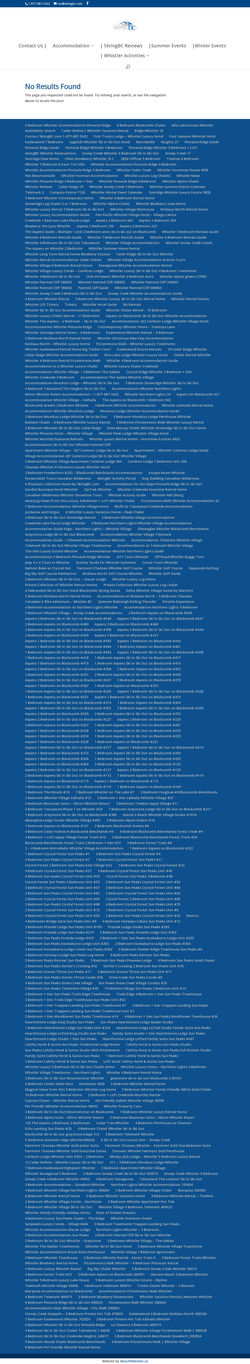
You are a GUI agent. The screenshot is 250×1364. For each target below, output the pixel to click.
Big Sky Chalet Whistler (107, 1268)
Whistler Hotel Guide (100, 304)
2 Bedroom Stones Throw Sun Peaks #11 (58, 971)
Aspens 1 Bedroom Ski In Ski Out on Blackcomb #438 (160, 652)
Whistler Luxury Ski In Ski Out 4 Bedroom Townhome (152, 271)
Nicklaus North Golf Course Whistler (112, 573)
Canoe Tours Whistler (160, 562)
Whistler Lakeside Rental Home (187, 405)
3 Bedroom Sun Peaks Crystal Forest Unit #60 (143, 887)
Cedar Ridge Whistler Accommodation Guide (61, 355)
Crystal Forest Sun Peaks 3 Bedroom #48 (139, 876)
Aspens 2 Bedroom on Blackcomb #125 (149, 770)
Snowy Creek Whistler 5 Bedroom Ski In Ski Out (120, 153)
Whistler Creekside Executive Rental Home (152, 489)
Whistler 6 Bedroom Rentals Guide (53, 237)
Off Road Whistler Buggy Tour (179, 557)
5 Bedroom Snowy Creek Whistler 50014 (164, 1268)
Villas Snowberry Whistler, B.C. (90, 158)
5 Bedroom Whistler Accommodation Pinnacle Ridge (68, 125)
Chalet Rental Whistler (192, 355)
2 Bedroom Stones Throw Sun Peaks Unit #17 (134, 971)
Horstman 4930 (91, 1084)
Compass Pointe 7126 (67, 192)
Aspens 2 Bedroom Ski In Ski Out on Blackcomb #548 (68, 618)
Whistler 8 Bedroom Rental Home (127, 198)
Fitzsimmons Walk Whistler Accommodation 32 (180, 500)
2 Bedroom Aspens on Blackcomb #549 (160, 613)
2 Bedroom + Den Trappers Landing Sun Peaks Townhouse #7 (75, 1005)
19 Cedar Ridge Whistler (187, 349)
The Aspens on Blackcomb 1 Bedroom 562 (136, 400)
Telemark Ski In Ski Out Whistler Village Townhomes (68, 545)
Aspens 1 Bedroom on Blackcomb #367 (56, 685)
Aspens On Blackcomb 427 (198, 394)
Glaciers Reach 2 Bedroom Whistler (179, 1274)
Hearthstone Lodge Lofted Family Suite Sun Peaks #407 (148, 1039)
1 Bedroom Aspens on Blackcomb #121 (56, 826)
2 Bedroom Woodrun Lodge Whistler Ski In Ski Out (66, 416)
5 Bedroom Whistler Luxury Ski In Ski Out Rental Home (120, 299)
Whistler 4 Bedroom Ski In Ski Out (52, 276)
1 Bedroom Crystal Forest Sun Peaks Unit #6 (142, 910)
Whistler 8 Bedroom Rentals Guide (178, 237)
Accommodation (71, 46)
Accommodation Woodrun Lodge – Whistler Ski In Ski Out (72, 383)
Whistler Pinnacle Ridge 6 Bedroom (127, 181)
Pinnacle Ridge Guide (202, 142)
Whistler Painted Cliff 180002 (48, 288)
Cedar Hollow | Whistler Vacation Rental (95, 130)
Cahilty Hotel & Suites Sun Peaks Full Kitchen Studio (168, 1050)
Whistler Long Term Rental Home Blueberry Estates (67, 254)
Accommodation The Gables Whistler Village (117, 377)
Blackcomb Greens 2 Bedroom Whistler (57, 405)
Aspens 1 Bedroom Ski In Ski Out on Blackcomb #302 (68, 708)
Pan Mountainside (40, 175)
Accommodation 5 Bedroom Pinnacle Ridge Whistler (68, 557)
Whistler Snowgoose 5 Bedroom (51, 1173)
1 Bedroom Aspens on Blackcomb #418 (56, 657)
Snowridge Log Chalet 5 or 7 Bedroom (56, 203)
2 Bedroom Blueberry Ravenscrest (105, 1297)
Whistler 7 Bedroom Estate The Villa (55, 164)
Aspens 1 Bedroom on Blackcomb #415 (56, 663)
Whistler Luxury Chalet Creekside (131, 366)
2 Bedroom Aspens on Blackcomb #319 (149, 680)
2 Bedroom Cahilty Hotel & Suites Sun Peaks (61, 1061)
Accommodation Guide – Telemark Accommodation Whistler (75, 540)
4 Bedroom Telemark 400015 (48, 1297)
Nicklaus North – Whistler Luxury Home (57, 344)
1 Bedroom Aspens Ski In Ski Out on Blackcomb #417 (138, 657)
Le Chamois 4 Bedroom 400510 (136, 1325)
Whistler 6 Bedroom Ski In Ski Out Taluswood (62, 243)
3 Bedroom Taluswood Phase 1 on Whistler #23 (63, 809)
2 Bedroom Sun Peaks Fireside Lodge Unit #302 (138, 932)
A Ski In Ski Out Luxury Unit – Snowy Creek (135, 1140)
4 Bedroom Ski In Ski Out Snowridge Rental (60, 517)
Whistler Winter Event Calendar (117, 192)
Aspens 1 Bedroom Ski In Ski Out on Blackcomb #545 (68, 641)
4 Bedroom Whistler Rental (47, 299)
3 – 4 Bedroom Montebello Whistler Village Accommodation (74, 848)
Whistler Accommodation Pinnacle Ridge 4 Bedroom (133, 164)
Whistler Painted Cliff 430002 (101, 282)
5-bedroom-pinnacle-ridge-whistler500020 (60, 1140)
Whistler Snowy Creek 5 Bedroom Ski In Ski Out (63, 293)
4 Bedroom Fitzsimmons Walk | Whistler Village (151, 1341)
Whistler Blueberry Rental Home (51, 1263)
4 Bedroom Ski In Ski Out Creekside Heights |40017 (66, 1336)
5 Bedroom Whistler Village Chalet (143, 1190)
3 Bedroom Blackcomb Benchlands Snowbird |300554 (157, 1336)
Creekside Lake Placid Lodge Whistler (55, 523)
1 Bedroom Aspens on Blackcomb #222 (161, 848)
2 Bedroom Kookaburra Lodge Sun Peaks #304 (153, 943)
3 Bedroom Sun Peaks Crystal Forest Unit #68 (62, 904)
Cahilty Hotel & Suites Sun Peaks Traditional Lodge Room (72, 1044)
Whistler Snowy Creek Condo (189, 243)
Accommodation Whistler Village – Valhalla (60, 400)
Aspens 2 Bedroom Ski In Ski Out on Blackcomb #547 (160, 618)
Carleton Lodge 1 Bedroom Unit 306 (157, 461)
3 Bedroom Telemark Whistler (129, 1134)
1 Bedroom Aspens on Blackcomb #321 (56, 697)
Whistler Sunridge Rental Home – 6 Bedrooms (62, 332)
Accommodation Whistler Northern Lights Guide (124, 551)
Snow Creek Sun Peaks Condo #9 (135, 977)
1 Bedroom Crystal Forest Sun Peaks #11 (129, 859)
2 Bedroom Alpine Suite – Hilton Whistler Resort (64, 1117)
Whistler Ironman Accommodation (89, 175)
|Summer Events (167, 46)
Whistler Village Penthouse (132, 209)
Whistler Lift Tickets (41, 304)
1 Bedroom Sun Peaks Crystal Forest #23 (151, 865)
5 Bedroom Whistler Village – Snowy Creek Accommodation (73, 613)
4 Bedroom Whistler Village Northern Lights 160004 (67, 1190)
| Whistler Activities (122, 56)
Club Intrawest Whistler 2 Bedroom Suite (120, 276)
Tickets (71, 304)
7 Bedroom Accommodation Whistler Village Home (66, 506)
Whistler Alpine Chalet (180, 181)
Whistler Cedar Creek (134, 170)
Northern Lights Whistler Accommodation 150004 (152, 1184)
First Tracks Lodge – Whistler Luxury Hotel (128, 136)
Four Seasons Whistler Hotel (192, 136)
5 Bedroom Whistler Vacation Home (115, 1196)
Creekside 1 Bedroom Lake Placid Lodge (57, 220)
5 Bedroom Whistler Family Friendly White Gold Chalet (166, 1089)
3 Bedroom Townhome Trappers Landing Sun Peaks (136, 1224)
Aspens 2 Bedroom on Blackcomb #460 (126, 624)
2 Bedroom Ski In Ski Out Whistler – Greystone (63, 1240)
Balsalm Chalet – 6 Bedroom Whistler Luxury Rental (67, 422)
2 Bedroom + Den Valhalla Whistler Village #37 (135, 798)
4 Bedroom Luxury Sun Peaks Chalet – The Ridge (64, 1218)
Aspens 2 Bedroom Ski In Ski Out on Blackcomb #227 (68, 719)
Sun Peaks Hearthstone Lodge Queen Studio (136, 1022)
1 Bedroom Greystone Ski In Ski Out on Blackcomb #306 (71, 815)
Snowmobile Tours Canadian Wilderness (58, 478)
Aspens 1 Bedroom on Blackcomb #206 (56, 758)
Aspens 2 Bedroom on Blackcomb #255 (56, 713)
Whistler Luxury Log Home (133, 579)
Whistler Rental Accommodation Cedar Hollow (63, 259)
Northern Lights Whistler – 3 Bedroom (127, 1229)
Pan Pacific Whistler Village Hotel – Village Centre (136, 214)
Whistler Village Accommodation (132, 243)
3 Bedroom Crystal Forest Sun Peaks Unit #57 (62, 887)
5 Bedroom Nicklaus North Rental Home (58, 338)
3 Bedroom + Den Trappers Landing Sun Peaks (170, 1005)
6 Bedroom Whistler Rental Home (52, 1196)
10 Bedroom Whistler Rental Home (53, 1095)
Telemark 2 (34, 192)
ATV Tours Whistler (133, 557)
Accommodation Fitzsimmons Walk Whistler (135, 1291)
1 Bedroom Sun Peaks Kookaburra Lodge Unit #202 (67, 943)
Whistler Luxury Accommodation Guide (57, 214)
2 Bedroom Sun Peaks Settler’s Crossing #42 (61, 966)
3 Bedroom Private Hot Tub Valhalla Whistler (133, 1319)
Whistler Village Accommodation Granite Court (146, 259)
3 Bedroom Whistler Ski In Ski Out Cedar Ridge (63, 428)
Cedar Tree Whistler (112, 1123)
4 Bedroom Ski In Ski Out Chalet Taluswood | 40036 (67, 1330)
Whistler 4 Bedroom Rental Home (134, 1072)
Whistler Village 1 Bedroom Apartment (143, 1252)
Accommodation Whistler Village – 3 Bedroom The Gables (72, 372)
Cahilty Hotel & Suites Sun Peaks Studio (158, 1044)
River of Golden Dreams (115, 1212)
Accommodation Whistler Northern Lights (146, 388)
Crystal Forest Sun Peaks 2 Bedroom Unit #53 (62, 882)
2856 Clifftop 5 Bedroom (140, 158)
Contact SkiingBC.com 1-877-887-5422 (56, 136)
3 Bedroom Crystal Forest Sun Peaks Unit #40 (135, 871)
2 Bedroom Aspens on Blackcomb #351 (56, 674)
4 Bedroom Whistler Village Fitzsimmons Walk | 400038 (161, 1330)
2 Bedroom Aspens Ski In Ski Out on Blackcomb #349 (138, 674)
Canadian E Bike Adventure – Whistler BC (58, 601)
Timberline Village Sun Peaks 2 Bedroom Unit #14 (145, 988)
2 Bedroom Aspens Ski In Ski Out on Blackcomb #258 (160, 708)
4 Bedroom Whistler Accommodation (125, 405)
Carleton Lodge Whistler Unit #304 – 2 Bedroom (64, 1156)
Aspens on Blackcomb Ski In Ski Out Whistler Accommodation (156, 316)
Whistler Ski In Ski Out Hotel (108, 1246)
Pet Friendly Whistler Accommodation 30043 (61, 1106)
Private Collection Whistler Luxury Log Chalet (141, 585)
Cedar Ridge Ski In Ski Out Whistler (144, 254)
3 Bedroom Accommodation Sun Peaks (57, 1235)
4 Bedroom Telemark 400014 (107, 1285)
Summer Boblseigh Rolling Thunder (127, 601)
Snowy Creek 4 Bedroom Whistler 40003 (57, 1179)
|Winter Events (209, 46)
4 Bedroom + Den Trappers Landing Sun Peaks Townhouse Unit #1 (79, 1011)
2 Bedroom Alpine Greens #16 (130, 820)
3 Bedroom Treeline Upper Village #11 (147, 803)
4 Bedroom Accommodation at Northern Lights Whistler (71, 607)
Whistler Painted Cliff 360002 (48, 282)
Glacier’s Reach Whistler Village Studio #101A (160, 815)
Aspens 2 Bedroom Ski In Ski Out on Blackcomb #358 (68, 669)
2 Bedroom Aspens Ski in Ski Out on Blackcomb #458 (68, 629)
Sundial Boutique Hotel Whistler (51, 489)
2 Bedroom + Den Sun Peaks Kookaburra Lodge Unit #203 (147, 938)
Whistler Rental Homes (190, 299)
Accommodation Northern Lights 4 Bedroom (161, 607)
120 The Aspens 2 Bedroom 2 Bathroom (57, 1123)
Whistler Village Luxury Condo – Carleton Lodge (64, 271)
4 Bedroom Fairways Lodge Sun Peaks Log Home (64, 955)
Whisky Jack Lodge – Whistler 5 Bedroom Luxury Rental (155, 1156)
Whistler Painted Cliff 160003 (154, 282)
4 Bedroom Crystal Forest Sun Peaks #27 (58, 871)
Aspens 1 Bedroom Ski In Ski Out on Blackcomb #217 (68, 747)
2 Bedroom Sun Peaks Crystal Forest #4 (128, 854)
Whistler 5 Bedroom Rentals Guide (190, 231)
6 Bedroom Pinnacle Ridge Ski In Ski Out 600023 (64, 1302)
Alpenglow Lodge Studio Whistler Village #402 (62, 820)
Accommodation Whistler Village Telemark (135, 534)
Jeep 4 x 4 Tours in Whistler (47, 562)
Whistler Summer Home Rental (114, 248)
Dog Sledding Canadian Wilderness (170, 478)
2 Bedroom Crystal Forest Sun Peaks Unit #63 (143, 893)
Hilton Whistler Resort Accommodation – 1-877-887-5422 (72, 394)
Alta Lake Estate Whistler (192, 125)
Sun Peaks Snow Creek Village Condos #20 (132, 983)
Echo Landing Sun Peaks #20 (48, 1128)
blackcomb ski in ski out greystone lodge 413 (62, 1134)
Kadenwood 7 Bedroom (44, 142)
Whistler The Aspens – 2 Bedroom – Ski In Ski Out (65, 321)
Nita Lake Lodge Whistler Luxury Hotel (135, 355)
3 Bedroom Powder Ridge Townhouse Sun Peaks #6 (160, 949)
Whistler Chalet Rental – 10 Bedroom (136, 310)
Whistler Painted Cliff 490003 (138, 288)
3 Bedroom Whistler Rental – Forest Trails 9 (119, 1257)
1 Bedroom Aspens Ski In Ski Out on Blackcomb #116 (160, 775)
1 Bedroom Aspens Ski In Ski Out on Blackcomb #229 (138, 736)
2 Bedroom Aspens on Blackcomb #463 (56, 624)
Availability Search (40, 130)
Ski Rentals (132, 304)
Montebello (145, 142)
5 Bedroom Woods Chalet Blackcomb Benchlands (65, 1341)
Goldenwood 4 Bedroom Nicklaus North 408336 (167, 1313)
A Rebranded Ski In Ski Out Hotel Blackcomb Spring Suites (72, 590)
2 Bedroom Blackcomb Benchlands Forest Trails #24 (154, 837)
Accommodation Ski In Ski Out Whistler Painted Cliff (68, 444)
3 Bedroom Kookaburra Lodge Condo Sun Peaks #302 (68, 949)
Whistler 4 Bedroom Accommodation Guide (142, 360)
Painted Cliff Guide (93, 288)
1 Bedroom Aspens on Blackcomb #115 (56, 781)
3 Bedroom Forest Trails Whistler (189, 1257)
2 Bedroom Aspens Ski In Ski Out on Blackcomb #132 (138, 764)
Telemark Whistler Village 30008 (51, 1285)
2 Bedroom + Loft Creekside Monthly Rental (124, 1095)
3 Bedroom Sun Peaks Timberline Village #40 (61, 988)
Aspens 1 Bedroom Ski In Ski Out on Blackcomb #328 (160, 691)
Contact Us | (33, 46)
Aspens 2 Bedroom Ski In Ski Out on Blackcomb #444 (160, 629)
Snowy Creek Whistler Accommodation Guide (145, 293)
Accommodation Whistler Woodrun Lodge (59, 411)
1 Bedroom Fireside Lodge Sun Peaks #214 (59, 932)
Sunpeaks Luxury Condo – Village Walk (56, 1224)
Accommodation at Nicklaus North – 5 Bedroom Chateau (144, 596)
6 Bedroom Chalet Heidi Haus (49, 1084)
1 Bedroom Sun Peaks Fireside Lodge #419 (59, 938)
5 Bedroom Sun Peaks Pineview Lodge (121, 960)
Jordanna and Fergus (42, 512)
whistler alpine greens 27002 (183, 276)
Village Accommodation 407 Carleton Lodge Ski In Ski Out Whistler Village (85, 456)
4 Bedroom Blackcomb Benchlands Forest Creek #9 (161, 831)
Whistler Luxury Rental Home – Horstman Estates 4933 (134, 439)
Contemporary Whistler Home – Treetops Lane (136, 327)
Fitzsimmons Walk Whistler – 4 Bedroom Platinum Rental (131, 1263)
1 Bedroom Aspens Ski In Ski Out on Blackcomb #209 (138, 753)
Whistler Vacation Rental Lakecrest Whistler (176, 1297)
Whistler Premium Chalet (131, 1218)
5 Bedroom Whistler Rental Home (138, 1084)
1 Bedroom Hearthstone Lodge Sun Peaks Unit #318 (67, 1027)
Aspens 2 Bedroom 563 (114, 220)
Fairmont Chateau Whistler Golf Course (109, 568)
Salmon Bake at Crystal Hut (48, 568)
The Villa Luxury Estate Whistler (51, 551)
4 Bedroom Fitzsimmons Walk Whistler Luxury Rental (160, 422)
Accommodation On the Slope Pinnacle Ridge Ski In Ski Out (153, 484)
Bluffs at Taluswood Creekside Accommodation (154, 506)
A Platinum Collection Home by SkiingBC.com (62, 484)
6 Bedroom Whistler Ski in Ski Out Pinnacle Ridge (65, 1325)
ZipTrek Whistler (97, 489)
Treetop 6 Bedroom (183, 158)
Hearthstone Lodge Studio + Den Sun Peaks (60, 1039)
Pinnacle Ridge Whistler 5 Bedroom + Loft (163, 147)
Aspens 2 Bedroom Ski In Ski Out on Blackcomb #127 (68, 770)
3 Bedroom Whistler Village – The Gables (140, 1240)
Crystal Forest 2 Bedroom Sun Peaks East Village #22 (68, 865)
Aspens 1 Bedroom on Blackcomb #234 (56, 736)
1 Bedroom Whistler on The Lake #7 (104, 792)
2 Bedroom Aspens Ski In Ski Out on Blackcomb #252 (138, 713)
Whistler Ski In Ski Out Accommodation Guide (62, 310)
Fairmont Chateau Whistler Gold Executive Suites (65, 1151)
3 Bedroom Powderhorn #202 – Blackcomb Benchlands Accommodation (83, 472)
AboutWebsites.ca (134, 1361)
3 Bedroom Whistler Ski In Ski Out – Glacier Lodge (65, 579)
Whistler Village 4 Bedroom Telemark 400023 (135, 1207)
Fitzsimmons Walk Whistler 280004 (137, 1302)
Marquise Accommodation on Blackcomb (59, 1291)
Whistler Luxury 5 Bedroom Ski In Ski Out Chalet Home (70, 1067)
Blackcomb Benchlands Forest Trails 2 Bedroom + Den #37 (73, 843)
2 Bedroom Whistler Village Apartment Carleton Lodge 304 (73, 461)
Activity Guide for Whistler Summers (106, 562)
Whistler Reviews (38, 186)
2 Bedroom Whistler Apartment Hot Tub (141, 1201)
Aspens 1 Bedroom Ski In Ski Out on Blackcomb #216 (160, 747)
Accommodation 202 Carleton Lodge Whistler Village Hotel (160, 321)
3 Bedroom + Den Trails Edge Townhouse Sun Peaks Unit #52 (75, 999)
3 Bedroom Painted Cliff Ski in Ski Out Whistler (133, 1235)
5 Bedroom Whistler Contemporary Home (59, 198)
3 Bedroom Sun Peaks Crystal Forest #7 (57, 859)
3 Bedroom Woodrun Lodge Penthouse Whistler (152, 416)
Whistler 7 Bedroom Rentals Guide (116, 237)
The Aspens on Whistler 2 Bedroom (54, 248)
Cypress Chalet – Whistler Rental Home (57, 1100)
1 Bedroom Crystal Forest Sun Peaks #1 (57, 854)
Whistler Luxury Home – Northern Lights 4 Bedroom (163, 1067)
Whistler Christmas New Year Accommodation (135, 338)
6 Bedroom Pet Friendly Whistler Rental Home (62, 1347)
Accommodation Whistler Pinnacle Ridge (58, 327)
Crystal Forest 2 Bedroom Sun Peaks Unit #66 (143, 899)
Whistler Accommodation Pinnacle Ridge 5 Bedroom (68, 170)
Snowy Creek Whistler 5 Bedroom (191, 1173)
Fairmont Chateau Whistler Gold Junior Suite (62, 1145)
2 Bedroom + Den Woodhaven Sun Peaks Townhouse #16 (71, 1016)
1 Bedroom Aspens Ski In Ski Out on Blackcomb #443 (68, 652)
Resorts (192, 915)
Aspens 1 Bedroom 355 (157, 220)
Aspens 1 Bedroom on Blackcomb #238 (56, 730)
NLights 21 (170, 142)
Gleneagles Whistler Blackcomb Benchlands (173, 529)
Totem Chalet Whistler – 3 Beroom (165, 1285)
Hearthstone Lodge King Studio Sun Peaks (59, 1022)
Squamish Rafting (204, 568)
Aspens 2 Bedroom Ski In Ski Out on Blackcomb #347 (68, 680)
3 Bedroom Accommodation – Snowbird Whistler (65, 1184)
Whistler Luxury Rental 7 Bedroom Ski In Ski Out (64, 209)
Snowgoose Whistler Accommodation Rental (135, 265)
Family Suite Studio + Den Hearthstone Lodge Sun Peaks (158, 1033)
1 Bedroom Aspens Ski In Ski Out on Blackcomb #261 (138, 725)
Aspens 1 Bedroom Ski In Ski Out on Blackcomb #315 (138, 697)
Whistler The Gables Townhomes (52, 1246)
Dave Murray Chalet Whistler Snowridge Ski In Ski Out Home (156, 428)
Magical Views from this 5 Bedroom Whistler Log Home (70, 1089)
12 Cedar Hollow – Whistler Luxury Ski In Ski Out (64, 1162)
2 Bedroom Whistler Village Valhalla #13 (58, 798)
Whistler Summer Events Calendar (178, 186)
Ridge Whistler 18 (148, 130)
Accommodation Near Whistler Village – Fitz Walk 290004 (72, 1308)
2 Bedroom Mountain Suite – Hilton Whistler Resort (67, 803)
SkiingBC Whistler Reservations (50, 153)
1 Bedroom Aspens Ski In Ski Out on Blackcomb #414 (138, 663)
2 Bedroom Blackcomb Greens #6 (122, 826)
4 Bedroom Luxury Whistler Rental (53, 1268)
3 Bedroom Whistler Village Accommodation (138, 517)
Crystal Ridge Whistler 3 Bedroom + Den (159, 372)
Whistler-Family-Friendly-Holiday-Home (57, 1212)
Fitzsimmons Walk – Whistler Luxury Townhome (135, 344)
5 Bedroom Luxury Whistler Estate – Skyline (131, 1280)
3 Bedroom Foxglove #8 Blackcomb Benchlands (178, 792)
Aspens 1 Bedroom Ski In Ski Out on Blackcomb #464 (68, 646)
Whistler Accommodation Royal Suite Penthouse (65, 1252)
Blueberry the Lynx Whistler (48, 226)
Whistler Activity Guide (127, 495)
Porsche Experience (178, 601)
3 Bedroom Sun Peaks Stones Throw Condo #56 (64, 977)
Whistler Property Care (122, 1106)
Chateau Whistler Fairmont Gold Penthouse (148, 1151)
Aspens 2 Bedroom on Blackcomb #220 (149, 719)
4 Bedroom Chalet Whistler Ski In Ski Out (111, 1128)
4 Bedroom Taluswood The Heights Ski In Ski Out (65, 388)
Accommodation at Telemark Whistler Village (155, 545)
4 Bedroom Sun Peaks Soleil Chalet (186, 960)
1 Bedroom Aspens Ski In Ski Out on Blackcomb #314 (68, 702)
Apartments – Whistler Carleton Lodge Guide (171, 450)
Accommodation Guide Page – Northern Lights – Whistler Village (78, 529)
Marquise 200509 (191, 1190)
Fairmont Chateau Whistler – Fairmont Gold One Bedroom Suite (158, 1145)
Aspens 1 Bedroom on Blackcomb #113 (126, 781)
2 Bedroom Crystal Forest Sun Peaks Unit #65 (62, 899)
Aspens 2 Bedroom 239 (95, 226)
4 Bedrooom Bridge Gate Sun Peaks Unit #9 (60, 921)
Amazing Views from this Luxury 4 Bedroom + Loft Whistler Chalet (80, 500)
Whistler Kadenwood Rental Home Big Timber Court (68, 349)
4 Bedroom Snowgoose (114, 1179)
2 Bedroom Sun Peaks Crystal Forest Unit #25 (143, 915)
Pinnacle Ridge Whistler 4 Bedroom (94, 147)
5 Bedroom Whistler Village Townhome (170, 1246)
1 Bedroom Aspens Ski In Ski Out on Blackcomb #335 (68, 691)
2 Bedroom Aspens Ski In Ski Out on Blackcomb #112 (68, 775)
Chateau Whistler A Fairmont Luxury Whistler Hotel (67, 467)
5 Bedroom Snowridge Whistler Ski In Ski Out (162, 383)
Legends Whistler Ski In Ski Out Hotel (99, 142)
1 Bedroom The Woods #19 (47, 792)
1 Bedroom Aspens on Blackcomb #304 (149, 702)
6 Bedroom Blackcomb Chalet (141, 125)
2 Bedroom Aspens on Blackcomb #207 (56, 725)
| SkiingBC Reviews (121, 46)
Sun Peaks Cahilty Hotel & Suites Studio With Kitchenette (72, 1050)
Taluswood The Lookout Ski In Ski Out (170, 1179)
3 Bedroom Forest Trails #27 (48, 1274)
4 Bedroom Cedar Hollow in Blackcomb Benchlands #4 (69, 831)
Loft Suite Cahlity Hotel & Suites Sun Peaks (139, 1061)
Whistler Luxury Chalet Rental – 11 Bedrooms (62, 316)
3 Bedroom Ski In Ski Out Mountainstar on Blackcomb (69, 1112)
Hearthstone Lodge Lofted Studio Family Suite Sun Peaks (163, 1027)
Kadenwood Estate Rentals (139, 349)
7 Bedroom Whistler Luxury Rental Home (153, 1112)
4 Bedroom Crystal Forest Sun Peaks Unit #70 (143, 904)
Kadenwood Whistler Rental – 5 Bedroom (140, 332)
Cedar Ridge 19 (70, 186)
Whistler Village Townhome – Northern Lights (62, 1072)
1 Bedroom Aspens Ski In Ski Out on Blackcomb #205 (138, 758)
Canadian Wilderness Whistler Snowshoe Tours (63, 495)
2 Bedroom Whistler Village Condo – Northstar (63, 1201)
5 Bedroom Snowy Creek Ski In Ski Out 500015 (120, 1173)
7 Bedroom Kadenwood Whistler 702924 (57, 1319)
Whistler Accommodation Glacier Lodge (57, 1229)
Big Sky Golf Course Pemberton (50, 573)
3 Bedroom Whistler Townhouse (51, 1257)
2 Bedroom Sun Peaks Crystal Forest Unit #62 (62, 893)
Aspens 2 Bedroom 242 (138, 226)
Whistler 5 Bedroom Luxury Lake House (57, 1280)
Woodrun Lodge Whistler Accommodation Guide (139, 411)
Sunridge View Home (42, 158)
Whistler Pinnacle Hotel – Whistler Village (59, 433)
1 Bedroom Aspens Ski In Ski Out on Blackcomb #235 (138, 730)
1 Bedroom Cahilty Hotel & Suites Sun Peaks (142, 1056)
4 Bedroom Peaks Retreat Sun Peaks (140, 955)
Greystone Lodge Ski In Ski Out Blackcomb (59, 534)
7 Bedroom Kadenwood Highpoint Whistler (60, 1168)
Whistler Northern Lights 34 (148, 394)
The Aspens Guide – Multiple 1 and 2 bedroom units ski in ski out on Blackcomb (90, 231)
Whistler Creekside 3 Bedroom (49, 377)
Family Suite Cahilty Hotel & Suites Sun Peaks (62, 1056)
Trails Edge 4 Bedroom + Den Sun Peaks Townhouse (158, 994)
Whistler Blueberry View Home (160, 203)
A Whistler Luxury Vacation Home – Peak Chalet (105, 512)
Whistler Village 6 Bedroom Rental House (58, 265)
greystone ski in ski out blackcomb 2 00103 (145, 1078)
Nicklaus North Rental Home (184, 209)
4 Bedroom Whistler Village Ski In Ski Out (58, 1207)
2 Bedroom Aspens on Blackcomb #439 (56, 635)
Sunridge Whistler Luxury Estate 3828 (179, 192)
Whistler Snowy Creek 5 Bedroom (116, 186)
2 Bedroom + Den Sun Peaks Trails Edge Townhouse (67, 994)
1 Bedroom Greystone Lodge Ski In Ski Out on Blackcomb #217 (159, 809)
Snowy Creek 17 (178, 153)
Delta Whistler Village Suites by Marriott (159, 590)
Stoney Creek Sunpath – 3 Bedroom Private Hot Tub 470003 (74, 1313)
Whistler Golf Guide (164, 573)
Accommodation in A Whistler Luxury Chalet (61, 366)
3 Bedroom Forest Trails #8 (149, 843)
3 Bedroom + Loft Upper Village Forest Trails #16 (65, 837)
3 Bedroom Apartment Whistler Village (133, 1168)
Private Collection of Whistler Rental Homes (61, 585)
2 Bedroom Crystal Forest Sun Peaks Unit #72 (62, 910)
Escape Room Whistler (167, 472)
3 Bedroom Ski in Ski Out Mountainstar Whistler (64, 1078)
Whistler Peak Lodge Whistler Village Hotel (134, 433)
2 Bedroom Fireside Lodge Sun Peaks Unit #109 (63, 927)
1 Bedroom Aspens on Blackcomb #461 (149, 646)
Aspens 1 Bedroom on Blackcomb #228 (56, 741)
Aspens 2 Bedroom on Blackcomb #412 (126, 635)
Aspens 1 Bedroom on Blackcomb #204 (56, 764)
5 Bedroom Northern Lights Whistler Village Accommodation (142, 523)
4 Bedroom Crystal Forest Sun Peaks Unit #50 (62, 915)
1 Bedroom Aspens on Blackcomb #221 (126, 741)
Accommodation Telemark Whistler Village (166, 540)
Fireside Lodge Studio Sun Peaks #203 (138, 927)
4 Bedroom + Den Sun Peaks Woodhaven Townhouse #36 (170, 1016)
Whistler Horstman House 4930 (182, 170)
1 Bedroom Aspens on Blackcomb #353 (126, 685)
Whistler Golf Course (166, 568)
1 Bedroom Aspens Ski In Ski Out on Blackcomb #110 (68, 786)
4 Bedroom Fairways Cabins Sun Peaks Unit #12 (141, 921)
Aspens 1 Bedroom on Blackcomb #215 (56, 753)
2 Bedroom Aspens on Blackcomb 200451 (111, 1274)
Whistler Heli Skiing (167, 495)
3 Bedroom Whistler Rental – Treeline (182, 1196)
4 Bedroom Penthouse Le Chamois (163, 1123)
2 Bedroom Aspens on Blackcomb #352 (149, 669)
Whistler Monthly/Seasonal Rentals (54, 439)
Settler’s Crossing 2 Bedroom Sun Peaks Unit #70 (143, 966)
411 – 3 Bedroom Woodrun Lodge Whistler (144, 1162)
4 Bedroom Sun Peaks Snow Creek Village (58, 983)
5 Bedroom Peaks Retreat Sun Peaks (54, 960)
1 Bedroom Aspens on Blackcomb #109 (149, 786)
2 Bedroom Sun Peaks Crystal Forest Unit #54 (143, 882)
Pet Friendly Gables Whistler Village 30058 (130, 1100)
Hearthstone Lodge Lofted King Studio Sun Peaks (65, 1033)
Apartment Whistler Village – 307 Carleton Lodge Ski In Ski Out (76, 450)
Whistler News (188, 175)
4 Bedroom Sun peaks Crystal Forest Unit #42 (62, 876)
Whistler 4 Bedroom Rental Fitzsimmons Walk (62, 360)
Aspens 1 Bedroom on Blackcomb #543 (149, 641)
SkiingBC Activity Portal (116, 478)
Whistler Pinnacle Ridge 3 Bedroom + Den (59, 181)
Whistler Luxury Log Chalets (147, 175)
